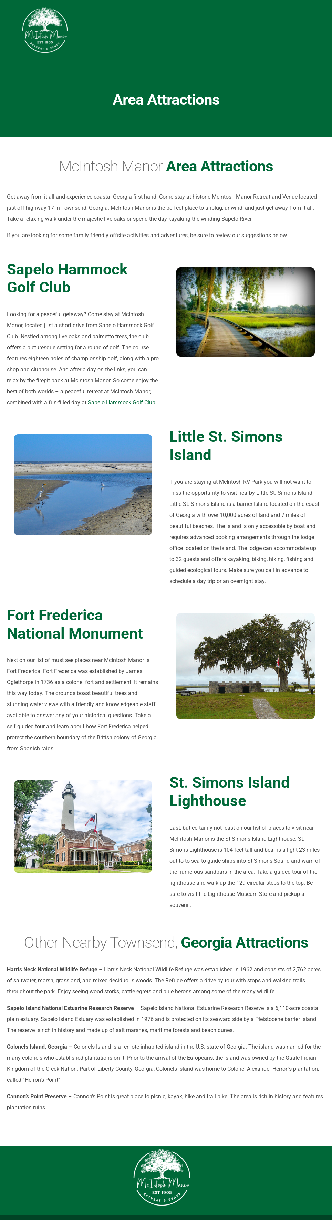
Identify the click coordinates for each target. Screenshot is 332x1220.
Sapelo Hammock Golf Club (121, 402)
